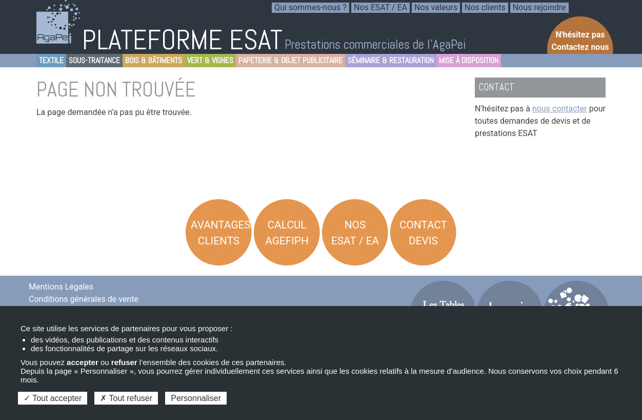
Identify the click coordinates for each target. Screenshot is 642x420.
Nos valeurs (435, 7)
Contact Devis (423, 233)
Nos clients (485, 7)
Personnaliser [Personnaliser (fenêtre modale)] (196, 398)
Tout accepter (53, 398)
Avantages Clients (221, 233)
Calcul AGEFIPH (287, 233)
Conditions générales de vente (83, 299)
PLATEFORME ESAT (182, 40)
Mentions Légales (61, 287)
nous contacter (559, 108)
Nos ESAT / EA (380, 7)
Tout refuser (126, 398)
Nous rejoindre (539, 7)
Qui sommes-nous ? (310, 7)
